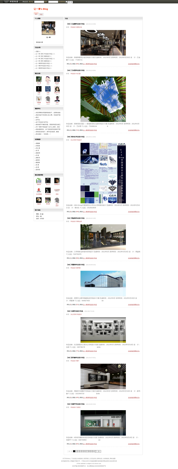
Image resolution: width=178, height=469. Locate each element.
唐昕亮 (38, 157)
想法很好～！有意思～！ (43, 134)
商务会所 (79, 221)
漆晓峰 (38, 143)
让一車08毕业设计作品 (43, 68)
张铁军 (39, 184)
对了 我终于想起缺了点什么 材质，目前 (48, 127)
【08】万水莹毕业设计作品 (75, 70)
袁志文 (48, 184)
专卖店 (78, 407)
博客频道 (11, 1)
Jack (48, 83)
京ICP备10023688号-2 (79, 466)
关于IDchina (66, 458)
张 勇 (37, 165)
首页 (36, 14)
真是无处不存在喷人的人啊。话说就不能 (48, 115)
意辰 (57, 194)
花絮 (37, 51)
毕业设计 (73, 27)
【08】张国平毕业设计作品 (75, 404)
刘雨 (48, 93)
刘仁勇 (39, 83)
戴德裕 (38, 162)
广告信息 (74, 458)
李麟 (39, 93)
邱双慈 (38, 146)
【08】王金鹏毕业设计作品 (75, 24)
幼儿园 (78, 73)
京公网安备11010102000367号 (96, 466)
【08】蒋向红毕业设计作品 (75, 137)
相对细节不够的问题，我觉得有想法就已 (48, 124)
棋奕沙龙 (79, 27)
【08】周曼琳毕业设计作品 (75, 265)
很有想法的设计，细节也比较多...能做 (47, 131)
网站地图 (112, 458)
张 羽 (37, 150)
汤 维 (37, 167)
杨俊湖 (38, 153)
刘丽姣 (39, 102)
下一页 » (98, 451)
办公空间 (73, 140)
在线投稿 (80, 458)
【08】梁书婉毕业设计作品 (75, 357)
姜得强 (38, 169)
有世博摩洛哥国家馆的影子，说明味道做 (48, 112)
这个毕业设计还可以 (42, 122)
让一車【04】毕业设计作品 (44, 54)
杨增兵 (38, 160)
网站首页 (25, 1)
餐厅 (77, 361)
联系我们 (86, 458)
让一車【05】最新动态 (43, 61)
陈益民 (57, 83)
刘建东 (39, 204)
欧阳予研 (57, 93)
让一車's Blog (41, 9)
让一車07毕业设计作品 (43, 66)
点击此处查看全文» (134, 64)
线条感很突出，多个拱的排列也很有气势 (48, 129)
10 (93, 451)
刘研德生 (48, 194)
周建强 (48, 102)
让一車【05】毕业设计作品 (44, 58)
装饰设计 (57, 184)
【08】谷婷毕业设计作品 (75, 311)
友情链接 (106, 458)
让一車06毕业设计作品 (43, 63)
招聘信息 (99, 458)
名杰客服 (39, 194)
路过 (37, 117)
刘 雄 (37, 155)
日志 (41, 14)
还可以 (38, 120)
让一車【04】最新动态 (43, 56)
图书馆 (78, 268)
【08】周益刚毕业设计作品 (75, 218)
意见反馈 (93, 458)
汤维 (57, 102)
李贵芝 (48, 204)
